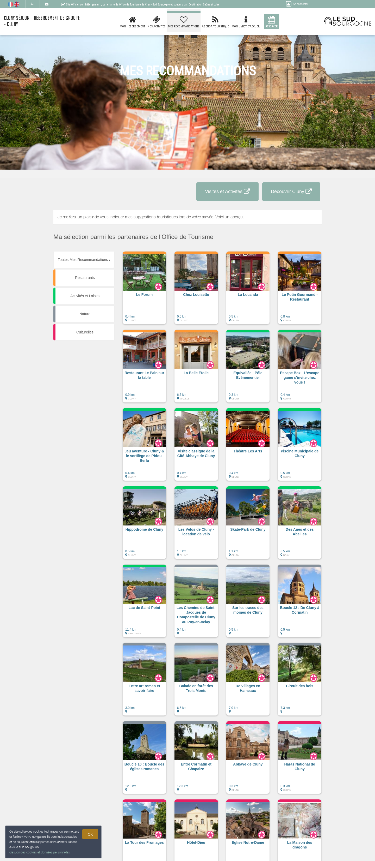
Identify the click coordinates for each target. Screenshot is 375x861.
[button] (144, 290)
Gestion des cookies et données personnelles (39, 852)
